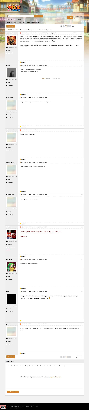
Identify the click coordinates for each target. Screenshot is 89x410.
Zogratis (8, 65)
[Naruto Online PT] (14, 11)
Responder (23, 62)
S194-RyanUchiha (10, 194)
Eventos (19, 19)
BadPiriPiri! (8, 227)
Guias (14, 19)
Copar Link (48, 29)
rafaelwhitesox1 (9, 130)
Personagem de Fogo (25, 29)
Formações (9, 19)
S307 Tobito (9, 259)
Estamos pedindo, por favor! (34, 22)
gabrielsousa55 (9, 97)
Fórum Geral (21, 22)
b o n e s (8, 291)
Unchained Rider (10, 33)
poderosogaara (9, 324)
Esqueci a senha (78, 18)
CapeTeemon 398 (10, 162)
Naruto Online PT (11, 22)
